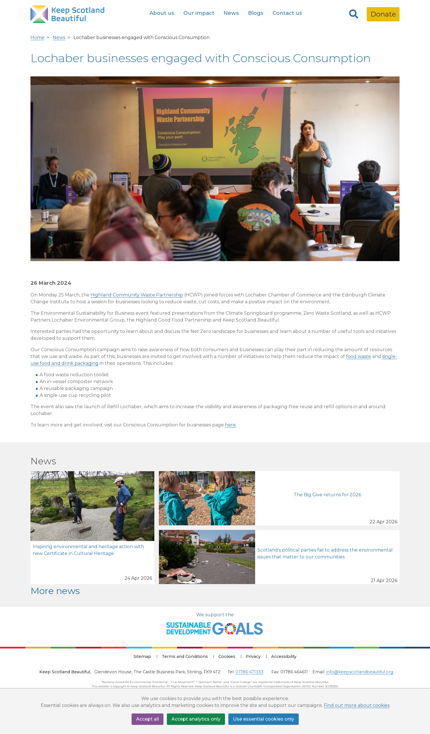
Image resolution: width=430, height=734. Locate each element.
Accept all (147, 719)
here (230, 425)
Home (37, 37)
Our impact (198, 13)
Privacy (253, 656)
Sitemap (142, 656)
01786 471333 (249, 671)
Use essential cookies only (263, 719)
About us (162, 13)
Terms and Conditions (185, 656)
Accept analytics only (195, 719)
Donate (383, 14)
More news (55, 590)
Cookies (226, 656)
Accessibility (283, 656)
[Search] (353, 14)
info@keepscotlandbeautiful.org (359, 671)
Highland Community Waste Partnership (137, 295)
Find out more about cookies (357, 705)
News (231, 13)
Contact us (287, 13)
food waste (358, 356)
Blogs (255, 13)
